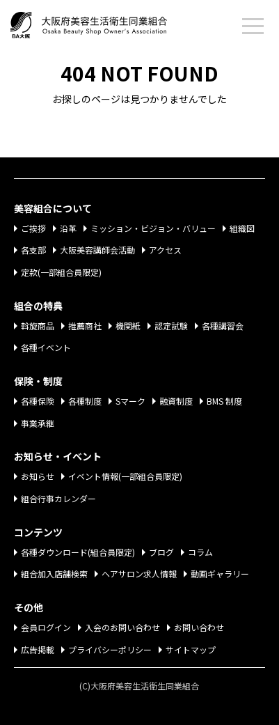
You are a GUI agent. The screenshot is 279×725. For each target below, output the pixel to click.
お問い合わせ (199, 627)
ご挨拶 (33, 228)
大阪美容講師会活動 (97, 250)
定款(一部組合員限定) (61, 272)
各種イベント (46, 347)
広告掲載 (37, 649)
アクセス (165, 250)
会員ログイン (46, 627)
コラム (200, 552)
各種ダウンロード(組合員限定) (78, 552)
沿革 (68, 228)
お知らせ (37, 476)
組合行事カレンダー (58, 498)
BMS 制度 (224, 401)
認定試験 (171, 326)
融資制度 (176, 401)
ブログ (161, 552)
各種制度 (85, 401)
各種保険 (37, 401)
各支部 (33, 250)
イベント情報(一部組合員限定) (125, 476)
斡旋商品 (37, 326)
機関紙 (128, 326)
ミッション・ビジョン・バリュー (153, 228)
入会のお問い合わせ (122, 627)
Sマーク (130, 401)
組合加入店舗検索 (54, 573)
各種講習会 (223, 326)
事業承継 (37, 423)
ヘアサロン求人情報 (139, 573)
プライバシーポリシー (110, 649)
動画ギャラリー (220, 573)
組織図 (242, 228)
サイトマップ (191, 649)
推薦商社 (85, 326)
